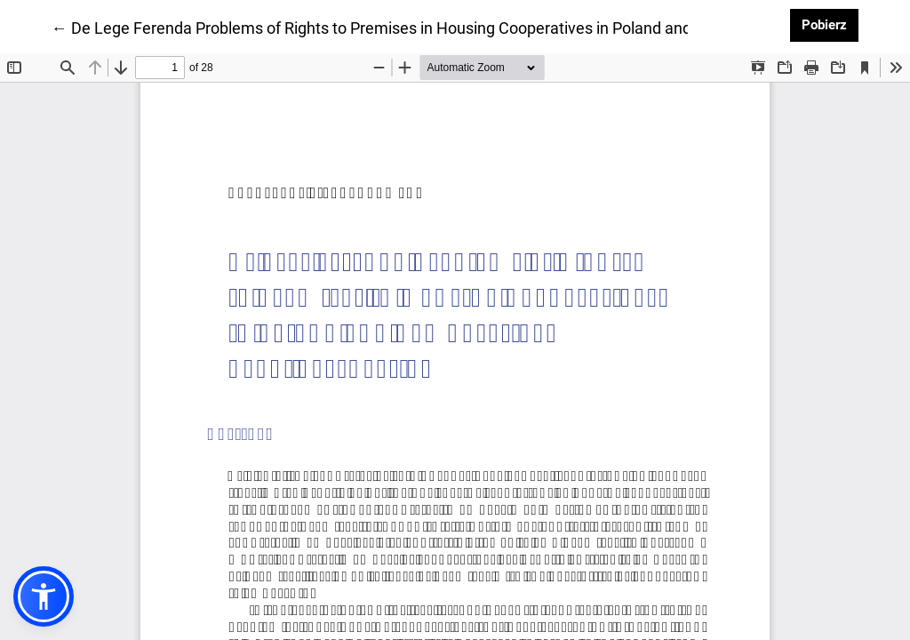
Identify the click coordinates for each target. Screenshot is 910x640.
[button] (43, 596)
